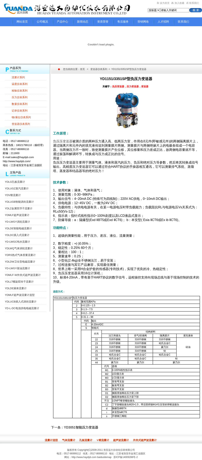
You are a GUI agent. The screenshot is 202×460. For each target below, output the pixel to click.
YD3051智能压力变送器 (81, 427)
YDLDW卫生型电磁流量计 (20, 261)
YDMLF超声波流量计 (17, 215)
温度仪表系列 (19, 84)
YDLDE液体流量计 (16, 288)
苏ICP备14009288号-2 (125, 457)
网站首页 (22, 21)
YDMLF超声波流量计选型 (20, 294)
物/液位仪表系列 (21, 117)
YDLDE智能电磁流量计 (18, 228)
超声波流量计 (121, 440)
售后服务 (123, 21)
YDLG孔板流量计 (15, 181)
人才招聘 (163, 21)
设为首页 (163, 3)
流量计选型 (51, 440)
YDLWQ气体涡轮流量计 (19, 248)
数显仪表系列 (19, 103)
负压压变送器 (62, 141)
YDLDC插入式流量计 (17, 235)
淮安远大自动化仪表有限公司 (119, 450)
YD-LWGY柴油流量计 (17, 268)
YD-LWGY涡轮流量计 (17, 221)
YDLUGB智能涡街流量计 (19, 201)
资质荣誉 (102, 21)
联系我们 (192, 3)
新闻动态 (82, 21)
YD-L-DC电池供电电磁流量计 (22, 308)
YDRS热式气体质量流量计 (20, 255)
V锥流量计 (103, 440)
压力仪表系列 (19, 97)
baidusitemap (104, 457)
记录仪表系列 (19, 110)
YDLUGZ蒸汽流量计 (17, 188)
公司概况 (42, 21)
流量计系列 (18, 77)
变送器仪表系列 (21, 123)
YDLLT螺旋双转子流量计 (19, 281)
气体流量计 (68, 440)
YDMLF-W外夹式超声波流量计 (23, 274)
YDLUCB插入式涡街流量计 (20, 301)
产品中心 (62, 21)
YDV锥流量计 (13, 195)
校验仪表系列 (19, 90)
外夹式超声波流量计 (145, 440)
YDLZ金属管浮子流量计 (18, 208)
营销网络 (143, 21)
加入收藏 (177, 3)
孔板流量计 (85, 440)
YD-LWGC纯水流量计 (17, 241)
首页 (82, 69)
